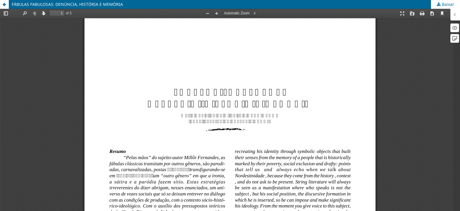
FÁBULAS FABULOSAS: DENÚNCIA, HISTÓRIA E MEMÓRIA (67, 4)
